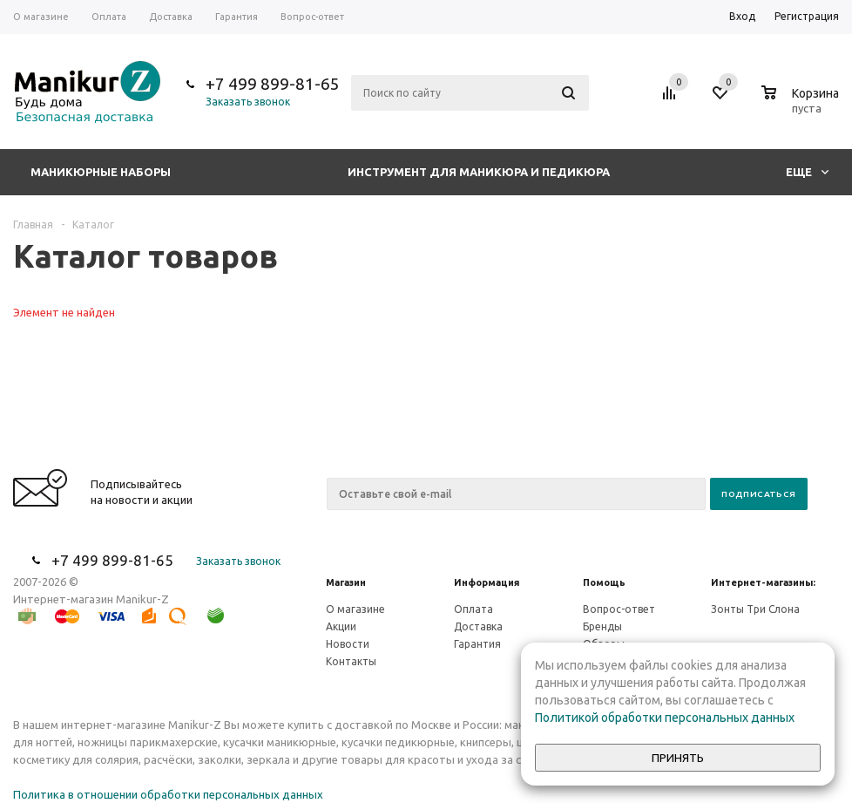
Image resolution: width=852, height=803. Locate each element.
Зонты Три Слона (755, 609)
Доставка (478, 626)
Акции (341, 626)
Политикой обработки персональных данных (665, 718)
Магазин (346, 582)
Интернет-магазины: (763, 582)
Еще (807, 172)
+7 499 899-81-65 (273, 83)
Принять (678, 758)
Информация (486, 582)
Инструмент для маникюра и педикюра (479, 172)
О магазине (355, 609)
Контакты (351, 661)
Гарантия (477, 644)
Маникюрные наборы (100, 172)
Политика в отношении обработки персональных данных (168, 794)
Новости (347, 644)
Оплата (473, 609)
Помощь (604, 582)
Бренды (602, 626)
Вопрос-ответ (619, 609)
